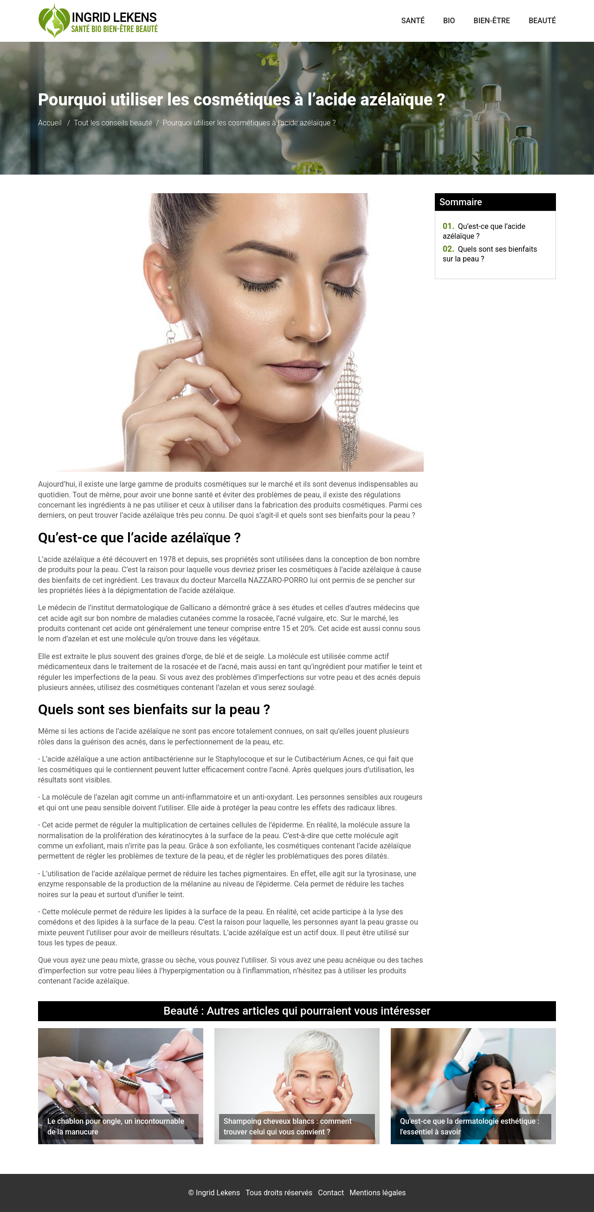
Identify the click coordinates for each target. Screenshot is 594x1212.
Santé (413, 20)
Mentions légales (377, 1192)
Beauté (542, 20)
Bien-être (492, 20)
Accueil (50, 122)
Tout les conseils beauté (113, 122)
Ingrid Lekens (218, 1192)
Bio (449, 20)
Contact (331, 1192)
